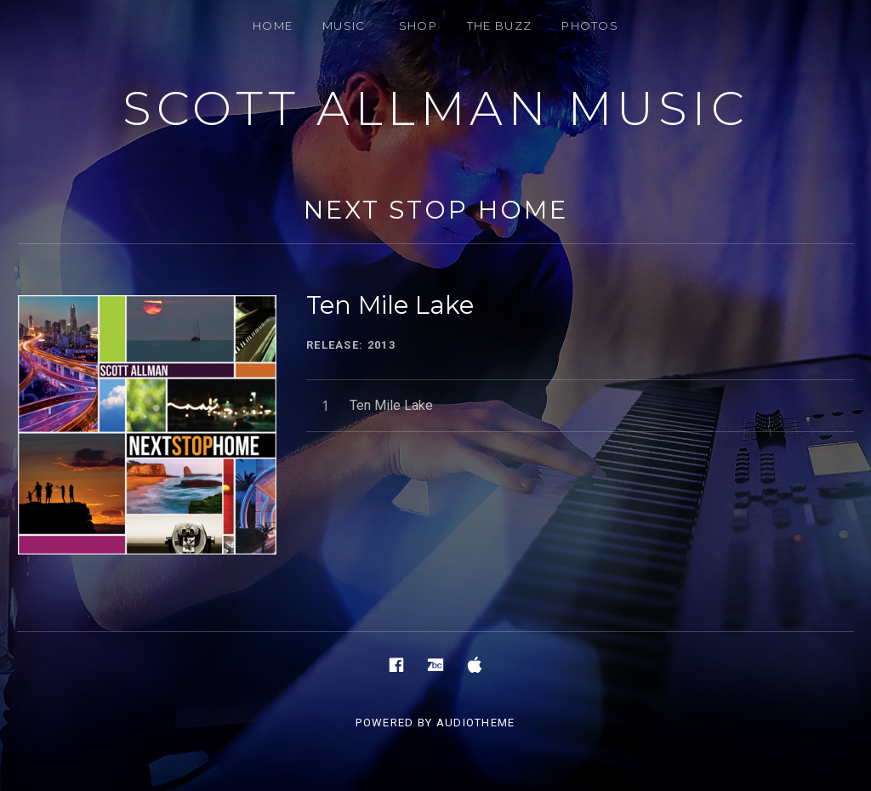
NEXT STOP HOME (436, 210)
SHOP (418, 25)
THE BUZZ (499, 25)
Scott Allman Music (435, 108)
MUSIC (344, 25)
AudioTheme (475, 722)
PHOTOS (589, 25)
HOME (273, 25)
